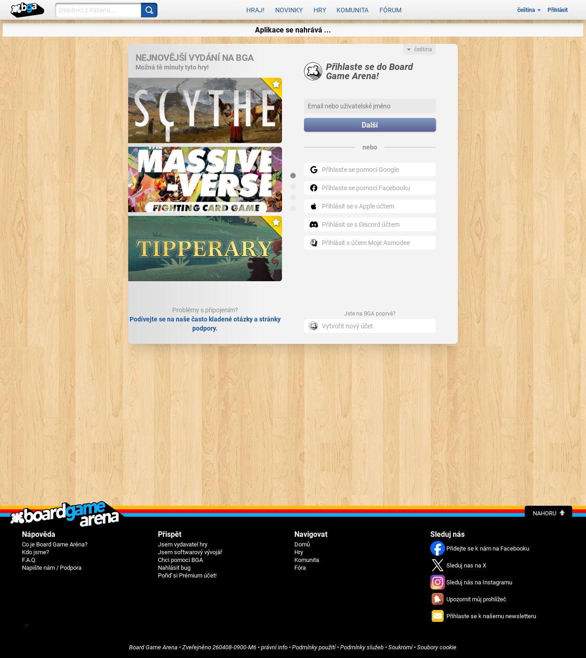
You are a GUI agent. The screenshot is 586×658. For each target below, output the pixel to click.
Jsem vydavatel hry (182, 544)
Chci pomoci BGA (180, 559)
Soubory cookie (436, 647)
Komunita (352, 10)
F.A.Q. (29, 559)
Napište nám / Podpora (51, 567)
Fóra (300, 567)
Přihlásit (558, 10)
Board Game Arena (153, 647)
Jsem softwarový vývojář (190, 552)
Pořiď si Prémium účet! (187, 575)
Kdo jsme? (35, 552)
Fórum (391, 10)
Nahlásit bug (174, 567)
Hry (320, 10)
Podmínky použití (314, 647)
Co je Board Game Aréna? (54, 544)
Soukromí (400, 647)
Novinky (289, 10)
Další (370, 125)
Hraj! (255, 10)
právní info (274, 647)
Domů (302, 544)
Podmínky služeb (362, 647)
